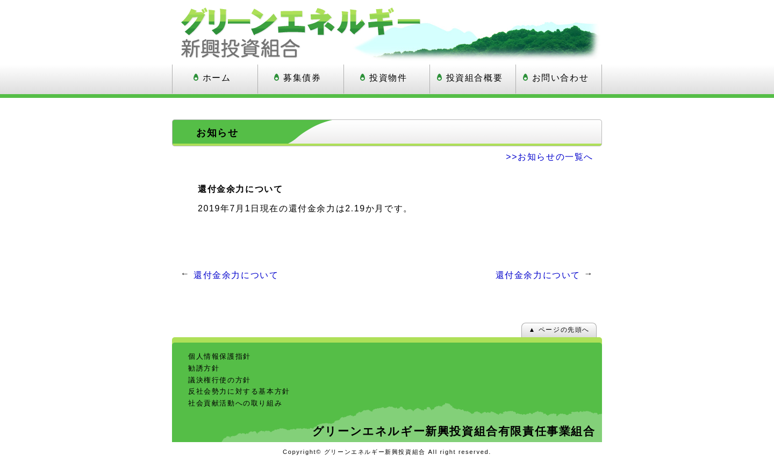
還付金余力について (236, 275)
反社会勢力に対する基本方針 (239, 391)
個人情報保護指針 (219, 356)
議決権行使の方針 (219, 380)
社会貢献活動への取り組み (235, 403)
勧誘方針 (203, 368)
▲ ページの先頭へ (559, 329)
